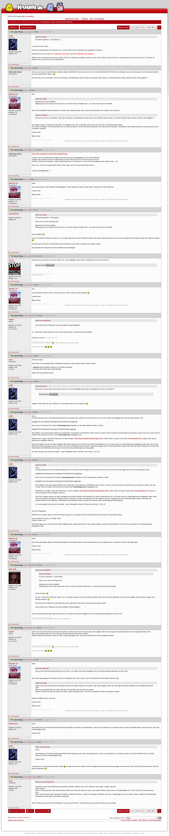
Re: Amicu (28, 285)
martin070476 (46, 320)
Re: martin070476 (30, 256)
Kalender (85, 19)
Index (30, 811)
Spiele (101, 833)
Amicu (44, 386)
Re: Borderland (29, 742)
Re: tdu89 (28, 68)
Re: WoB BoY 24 (30, 150)
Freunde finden (80, 833)
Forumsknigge (99, 19)
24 (149, 27)
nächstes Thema (43, 811)
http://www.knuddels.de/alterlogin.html (89, 438)
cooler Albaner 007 (48, 782)
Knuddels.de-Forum (15, 22)
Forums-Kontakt (125, 820)
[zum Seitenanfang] (13, 64)
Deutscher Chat (30, 833)
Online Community (115, 833)
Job (142, 833)
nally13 (44, 37)
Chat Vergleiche (127, 833)
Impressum (136, 833)
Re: (26, 90)
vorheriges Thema (16, 811)
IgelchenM (45, 668)
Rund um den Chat (29, 22)
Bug (37, 22)
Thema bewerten (28, 27)
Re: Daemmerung (30, 777)
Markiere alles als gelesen (16, 820)
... (145, 27)
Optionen (13, 27)
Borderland (46, 747)
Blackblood (20, 817)
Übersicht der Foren (72, 19)
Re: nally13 (28, 32)
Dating (106, 833)
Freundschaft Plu (92, 833)
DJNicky (44, 115)
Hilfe (91, 19)
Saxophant (27, 817)
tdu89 (44, 465)
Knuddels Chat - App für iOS (66, 833)
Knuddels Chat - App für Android (46, 833)
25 (152, 27)
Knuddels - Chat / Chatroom (140, 820)
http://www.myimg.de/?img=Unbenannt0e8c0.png (49, 154)
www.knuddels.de (134, 438)
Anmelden (29, 16)
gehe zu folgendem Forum (117, 818)
